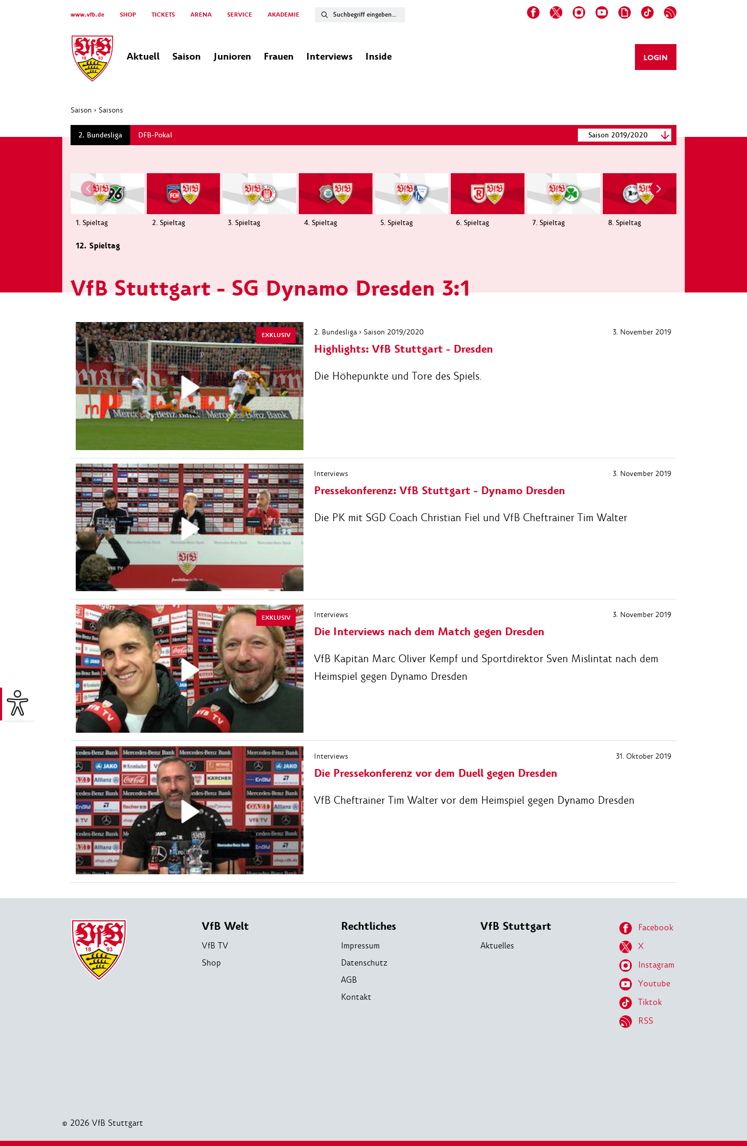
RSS (636, 1021)
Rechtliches (368, 926)
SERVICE (239, 15)
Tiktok (640, 1003)
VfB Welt (225, 926)
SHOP (128, 15)
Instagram (646, 965)
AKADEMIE (283, 15)
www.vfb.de (87, 15)
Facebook (646, 928)
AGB (349, 979)
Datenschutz (364, 962)
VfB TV (215, 945)
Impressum (360, 945)
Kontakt (356, 996)
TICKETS (163, 15)
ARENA (201, 15)
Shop (211, 962)
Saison (81, 110)
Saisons (111, 110)
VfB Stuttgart (515, 926)
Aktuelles (497, 945)
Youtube (644, 984)
